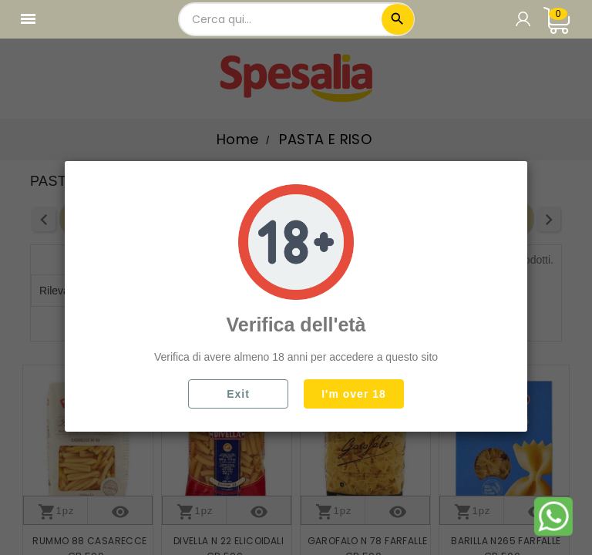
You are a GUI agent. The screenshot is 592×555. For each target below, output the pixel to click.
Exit (238, 394)
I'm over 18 (353, 394)
